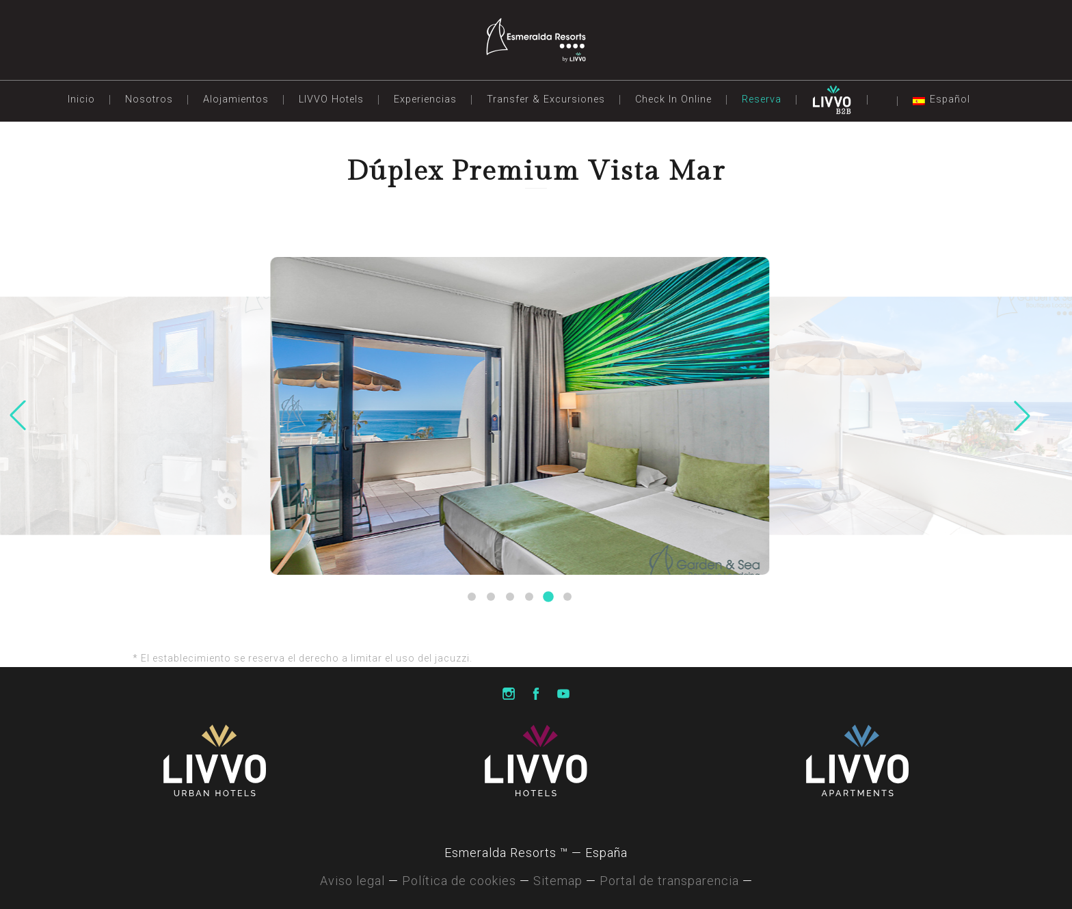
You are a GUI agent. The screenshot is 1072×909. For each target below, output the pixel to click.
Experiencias (425, 99)
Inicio (81, 99)
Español (950, 99)
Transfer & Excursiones (546, 99)
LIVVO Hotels (331, 99)
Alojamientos (236, 99)
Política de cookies (459, 880)
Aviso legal (352, 880)
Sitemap (557, 880)
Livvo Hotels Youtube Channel (563, 694)
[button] (472, 597)
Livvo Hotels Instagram (508, 694)
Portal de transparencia (669, 880)
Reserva (761, 99)
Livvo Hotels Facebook (536, 694)
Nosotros (149, 99)
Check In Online (673, 99)
